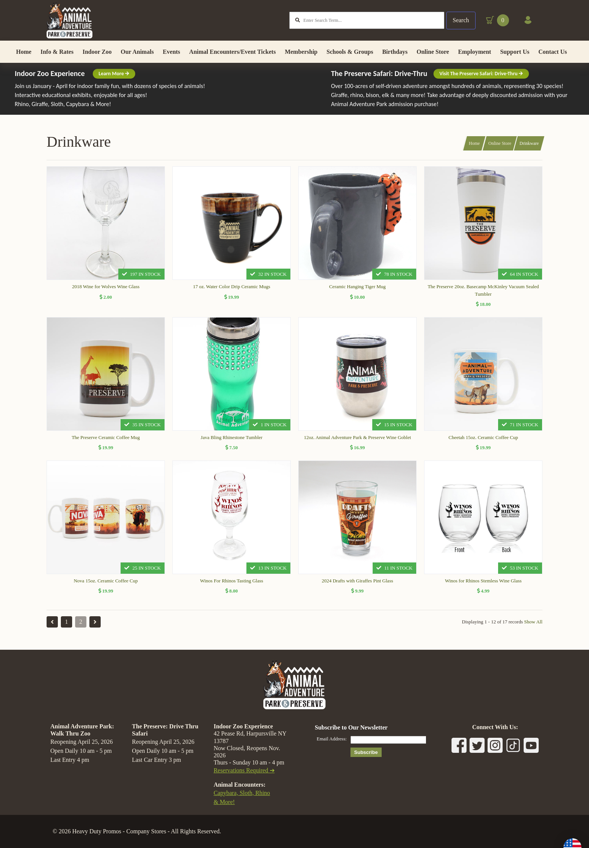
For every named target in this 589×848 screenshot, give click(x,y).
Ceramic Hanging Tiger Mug (357, 291)
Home (474, 147)
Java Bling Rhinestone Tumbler (231, 441)
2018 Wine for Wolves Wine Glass (106, 291)
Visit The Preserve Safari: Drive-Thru (481, 78)
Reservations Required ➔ (244, 770)
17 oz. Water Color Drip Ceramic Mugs (231, 291)
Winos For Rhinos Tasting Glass (231, 585)
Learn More (114, 78)
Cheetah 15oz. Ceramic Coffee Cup (483, 441)
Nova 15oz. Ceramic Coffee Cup (106, 585)
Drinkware (529, 147)
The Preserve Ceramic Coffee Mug (106, 441)
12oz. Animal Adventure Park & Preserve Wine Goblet (357, 441)
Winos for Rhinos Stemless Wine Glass (483, 585)
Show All (533, 626)
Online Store (499, 147)
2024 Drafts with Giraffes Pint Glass (357, 585)
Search (460, 22)
